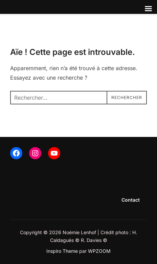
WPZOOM (99, 251)
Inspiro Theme (62, 251)
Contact (130, 200)
